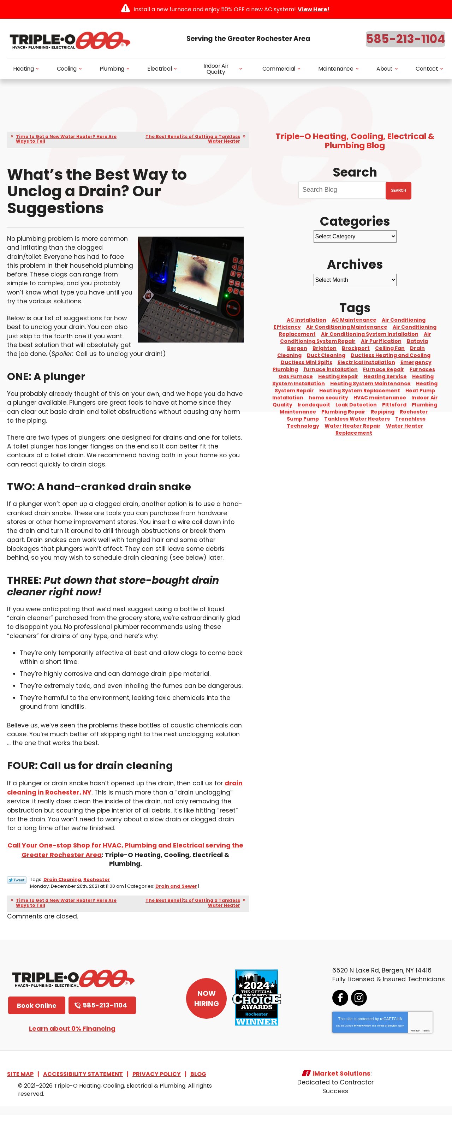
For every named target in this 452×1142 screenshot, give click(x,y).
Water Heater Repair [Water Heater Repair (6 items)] (353, 425)
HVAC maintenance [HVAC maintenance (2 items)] (379, 397)
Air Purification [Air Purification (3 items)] (381, 341)
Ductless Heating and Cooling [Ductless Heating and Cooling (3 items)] (390, 355)
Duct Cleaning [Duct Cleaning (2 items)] (326, 355)
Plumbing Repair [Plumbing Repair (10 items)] (343, 411)
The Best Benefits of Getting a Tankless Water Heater (192, 138)
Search (398, 190)
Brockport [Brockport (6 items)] (356, 348)
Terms (425, 1056)
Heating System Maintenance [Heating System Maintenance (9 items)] (370, 383)
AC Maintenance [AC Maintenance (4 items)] (354, 319)
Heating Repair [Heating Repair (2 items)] (338, 376)
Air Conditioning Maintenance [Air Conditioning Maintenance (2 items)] (346, 327)
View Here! (313, 9)
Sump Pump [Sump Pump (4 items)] (303, 418)
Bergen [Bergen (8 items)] (297, 348)
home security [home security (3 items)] (328, 397)
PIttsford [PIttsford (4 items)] (394, 404)
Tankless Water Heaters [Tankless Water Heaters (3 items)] (357, 418)
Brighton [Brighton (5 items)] (325, 348)
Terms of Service (386, 1051)
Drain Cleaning (62, 905)
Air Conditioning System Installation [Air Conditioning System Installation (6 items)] (369, 334)
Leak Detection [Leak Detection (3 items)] (356, 404)
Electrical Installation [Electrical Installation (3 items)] (366, 362)
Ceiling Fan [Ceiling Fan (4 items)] (390, 348)
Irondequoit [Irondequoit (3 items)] (314, 404)
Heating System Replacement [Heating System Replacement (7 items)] (359, 390)
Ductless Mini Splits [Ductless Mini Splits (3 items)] (306, 362)
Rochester (96, 905)
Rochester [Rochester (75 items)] (414, 411)
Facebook (339, 1023)
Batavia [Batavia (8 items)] (417, 341)
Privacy (414, 1056)
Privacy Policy (361, 1051)
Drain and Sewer (176, 912)
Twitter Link (16, 906)
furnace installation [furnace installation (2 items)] (330, 369)
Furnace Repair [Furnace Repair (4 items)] (383, 369)
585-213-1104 (405, 39)
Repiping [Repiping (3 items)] (382, 411)
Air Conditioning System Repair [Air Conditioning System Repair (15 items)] (355, 338)
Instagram (358, 1023)
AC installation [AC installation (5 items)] (306, 319)
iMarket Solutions (341, 1100)
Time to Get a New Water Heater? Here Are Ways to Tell (66, 138)
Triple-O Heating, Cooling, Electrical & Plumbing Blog (354, 141)
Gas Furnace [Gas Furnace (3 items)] (296, 376)
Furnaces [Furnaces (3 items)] (422, 369)
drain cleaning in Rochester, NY (59, 819)
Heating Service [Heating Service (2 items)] (385, 376)
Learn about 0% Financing (72, 1054)
